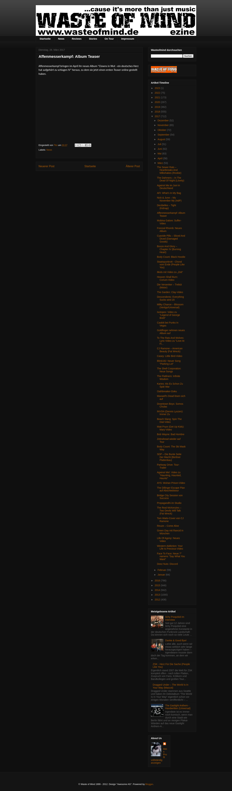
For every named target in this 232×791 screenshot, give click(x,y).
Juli (159, 144)
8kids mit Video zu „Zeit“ (170, 272)
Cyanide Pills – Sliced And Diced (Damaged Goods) (171, 238)
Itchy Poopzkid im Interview (174, 618)
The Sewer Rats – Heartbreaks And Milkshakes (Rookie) (169, 170)
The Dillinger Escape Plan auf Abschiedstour (171, 489)
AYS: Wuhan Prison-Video (171, 483)
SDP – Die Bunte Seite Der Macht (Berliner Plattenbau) (169, 457)
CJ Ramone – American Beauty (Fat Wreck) (170, 350)
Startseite (45, 38)
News (61, 38)
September (163, 134)
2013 (158, 594)
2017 (158, 116)
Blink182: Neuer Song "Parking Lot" (168, 362)
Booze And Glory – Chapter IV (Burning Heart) (169, 249)
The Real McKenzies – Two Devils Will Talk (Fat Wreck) (169, 510)
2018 (158, 111)
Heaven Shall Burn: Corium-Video (167, 278)
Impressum (127, 38)
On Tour (109, 38)
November (163, 125)
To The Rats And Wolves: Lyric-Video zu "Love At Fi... (170, 340)
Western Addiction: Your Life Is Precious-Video (170, 547)
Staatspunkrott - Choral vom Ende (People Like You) (171, 264)
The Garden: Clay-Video (170, 292)
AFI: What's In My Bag (169, 193)
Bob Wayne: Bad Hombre (170, 434)
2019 (158, 107)
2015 (158, 585)
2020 (158, 102)
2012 (158, 599)
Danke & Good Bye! (176, 640)
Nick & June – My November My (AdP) (169, 199)
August (161, 139)
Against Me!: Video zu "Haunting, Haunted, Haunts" (169, 475)
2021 (158, 97)
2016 (158, 580)
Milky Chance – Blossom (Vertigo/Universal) (170, 306)
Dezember (163, 120)
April (160, 158)
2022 (158, 92)
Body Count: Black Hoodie (171, 256)
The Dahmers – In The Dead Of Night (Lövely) (170, 179)
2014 (158, 590)
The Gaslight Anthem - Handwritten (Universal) (178, 707)
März (160, 163)
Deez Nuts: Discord (167, 564)
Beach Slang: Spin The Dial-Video (169, 420)
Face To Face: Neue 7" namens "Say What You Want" (171, 556)
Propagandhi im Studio (169, 503)
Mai (159, 153)
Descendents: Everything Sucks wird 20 (170, 298)
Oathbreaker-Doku (167, 391)
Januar (161, 574)
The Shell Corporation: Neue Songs (169, 370)
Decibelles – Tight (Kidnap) (166, 207)
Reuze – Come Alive (168, 525)
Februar (162, 570)
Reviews (76, 38)
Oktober (162, 130)
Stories (93, 38)
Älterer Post (133, 166)
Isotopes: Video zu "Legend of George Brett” (168, 315)
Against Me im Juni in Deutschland (168, 187)
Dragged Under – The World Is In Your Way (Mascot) (170, 686)
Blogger (149, 784)
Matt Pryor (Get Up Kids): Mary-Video (170, 428)
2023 (158, 88)
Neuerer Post (46, 166)
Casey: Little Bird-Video (169, 356)
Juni (160, 148)
